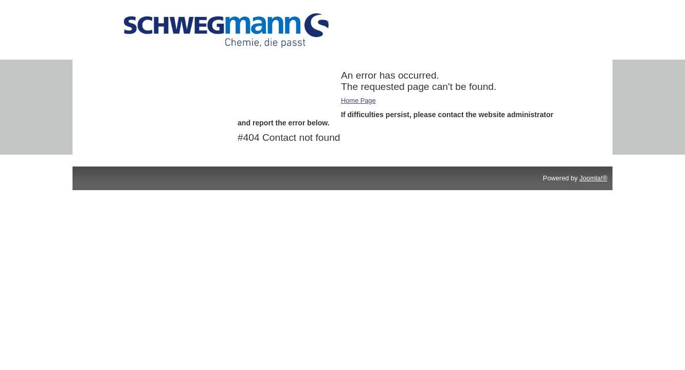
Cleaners (122, 88)
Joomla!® (593, 178)
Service (120, 102)
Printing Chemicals (137, 75)
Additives (122, 62)
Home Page (358, 100)
